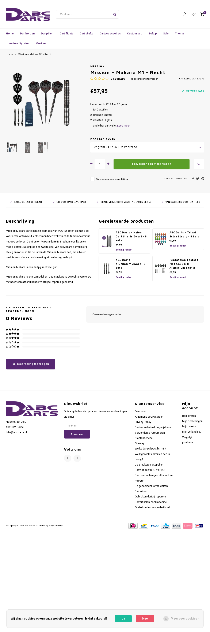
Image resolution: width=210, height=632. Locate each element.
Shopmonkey (55, 528)
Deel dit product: (176, 181)
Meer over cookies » (185, 618)
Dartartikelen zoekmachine (151, 504)
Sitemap (140, 445)
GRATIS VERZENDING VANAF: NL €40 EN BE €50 (123, 204)
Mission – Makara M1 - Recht (34, 56)
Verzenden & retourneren (150, 435)
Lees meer (123, 128)
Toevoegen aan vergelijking (112, 181)
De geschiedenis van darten (151, 488)
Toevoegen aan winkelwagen (151, 166)
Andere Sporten (19, 46)
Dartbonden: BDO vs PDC (149, 472)
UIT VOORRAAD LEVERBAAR (69, 204)
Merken (41, 46)
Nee (145, 618)
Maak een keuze (102, 140)
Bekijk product (124, 252)
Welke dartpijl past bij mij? (150, 451)
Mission (97, 68)
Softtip (153, 36)
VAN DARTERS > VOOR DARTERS (180, 204)
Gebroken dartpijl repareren (151, 499)
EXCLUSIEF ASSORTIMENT (26, 204)
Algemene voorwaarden (149, 419)
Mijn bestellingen (192, 423)
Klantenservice (144, 440)
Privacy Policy (143, 424)
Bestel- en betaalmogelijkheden (153, 429)
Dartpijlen (47, 36)
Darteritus (140, 493)
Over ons (140, 413)
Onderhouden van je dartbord (152, 509)
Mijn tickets (189, 428)
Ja (123, 618)
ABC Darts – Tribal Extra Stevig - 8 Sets (184, 236)
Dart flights (66, 36)
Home (10, 36)
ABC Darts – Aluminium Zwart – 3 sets (131, 265)
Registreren (189, 418)
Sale (166, 36)
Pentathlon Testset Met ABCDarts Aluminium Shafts (183, 265)
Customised (134, 36)
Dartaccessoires (110, 36)
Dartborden (27, 36)
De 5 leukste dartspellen (149, 467)
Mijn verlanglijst (191, 434)
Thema (179, 36)
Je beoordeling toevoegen (144, 81)
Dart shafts (86, 36)
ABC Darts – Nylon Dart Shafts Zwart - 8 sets (131, 238)
